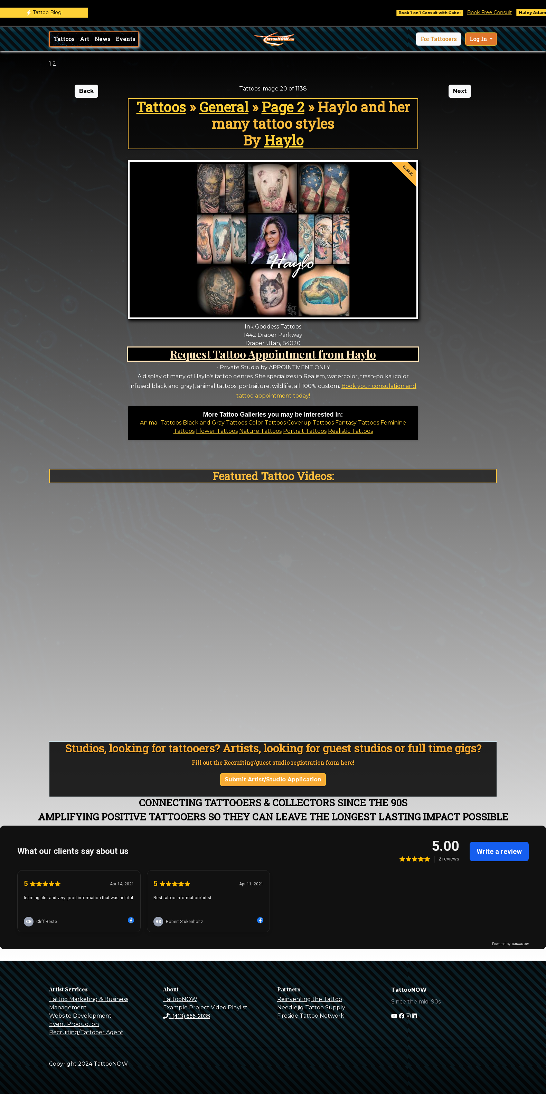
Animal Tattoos (160, 422)
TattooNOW (180, 999)
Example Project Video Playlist (205, 1007)
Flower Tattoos (217, 431)
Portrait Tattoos (305, 431)
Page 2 (283, 107)
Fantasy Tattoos (357, 422)
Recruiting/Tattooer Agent (86, 1032)
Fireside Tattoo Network (310, 1015)
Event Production (74, 1024)
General (223, 107)
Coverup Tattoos (310, 422)
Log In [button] (479, 38)
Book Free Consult (495, 12)
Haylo (283, 140)
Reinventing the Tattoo (309, 999)
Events (125, 38)
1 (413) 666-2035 (186, 1015)
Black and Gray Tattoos (215, 422)
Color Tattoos (267, 422)
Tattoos (64, 38)
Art (84, 38)
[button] (438, 39)
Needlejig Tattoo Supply (311, 1007)
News (102, 38)
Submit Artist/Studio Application (273, 779)
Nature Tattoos (260, 431)
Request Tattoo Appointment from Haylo (273, 353)
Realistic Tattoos (350, 431)
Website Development (80, 1015)
